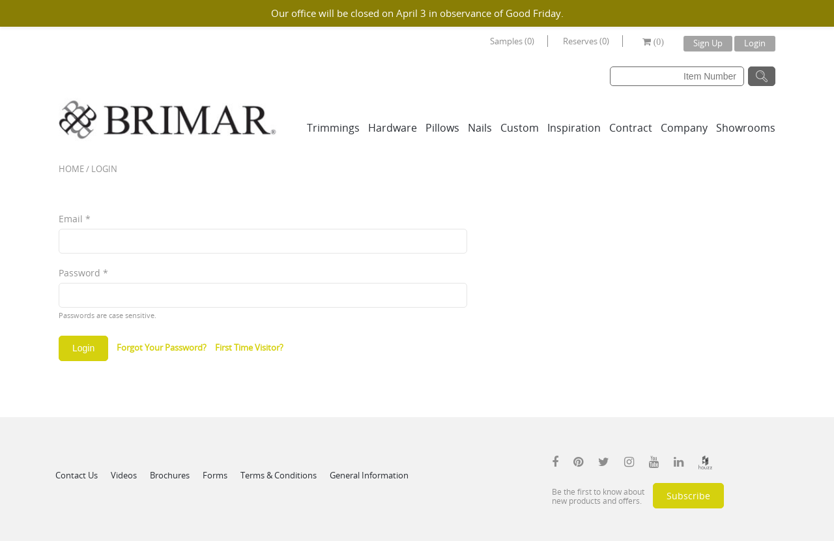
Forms (215, 475)
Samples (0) (512, 41)
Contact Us (76, 475)
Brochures (170, 475)
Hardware (392, 128)
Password (83, 273)
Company (684, 128)
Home (71, 169)
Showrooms (745, 128)
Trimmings (333, 128)
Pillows (442, 128)
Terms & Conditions (278, 475)
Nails (480, 128)
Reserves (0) (586, 41)
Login (755, 43)
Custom (519, 128)
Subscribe (688, 496)
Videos (124, 475)
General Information (369, 475)
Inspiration (574, 128)
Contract (630, 128)
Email (75, 218)
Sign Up (708, 43)
